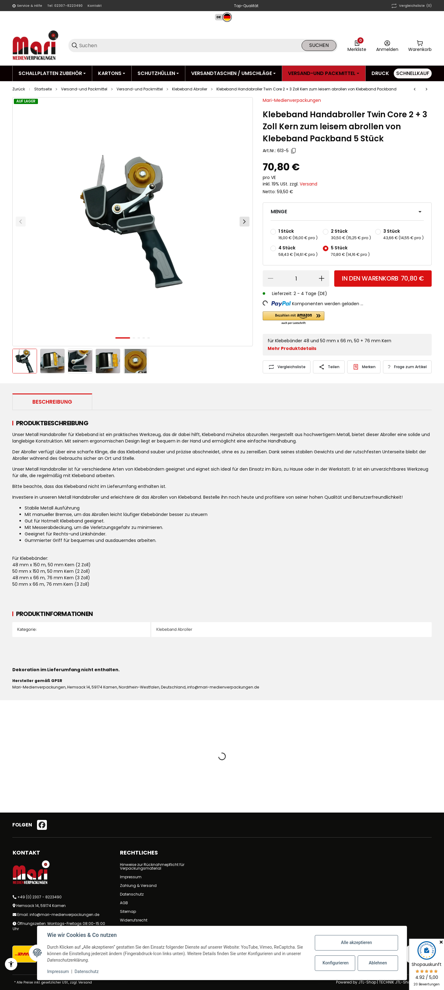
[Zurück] (21, 222)
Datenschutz (132, 894)
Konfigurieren (335, 962)
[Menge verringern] (270, 278)
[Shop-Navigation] (27, 6)
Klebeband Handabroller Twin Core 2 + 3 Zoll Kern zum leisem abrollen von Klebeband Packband (306, 89)
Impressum (131, 877)
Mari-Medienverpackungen (292, 100)
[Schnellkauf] (413, 73)
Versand (308, 184)
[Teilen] (328, 366)
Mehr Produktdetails (292, 348)
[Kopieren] (293, 151)
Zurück (18, 89)
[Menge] (296, 278)
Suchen (319, 45)
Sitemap (128, 911)
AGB (124, 902)
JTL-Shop (367, 982)
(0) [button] (411, 6)
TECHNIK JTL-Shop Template (405, 982)
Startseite (43, 89)
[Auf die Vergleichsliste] (286, 366)
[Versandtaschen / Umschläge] (233, 73)
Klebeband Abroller (189, 89)
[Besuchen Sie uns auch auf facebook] (42, 825)
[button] (220, 17)
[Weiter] (244, 222)
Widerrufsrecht (133, 920)
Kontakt (95, 5)
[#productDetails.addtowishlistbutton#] (363, 366)
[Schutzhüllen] (158, 73)
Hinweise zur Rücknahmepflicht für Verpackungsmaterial (152, 866)
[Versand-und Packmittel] (323, 73)
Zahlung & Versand (138, 885)
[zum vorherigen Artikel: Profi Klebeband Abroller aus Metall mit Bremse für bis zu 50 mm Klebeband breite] (414, 89)
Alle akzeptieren (356, 942)
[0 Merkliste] (356, 45)
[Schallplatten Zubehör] (52, 73)
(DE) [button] (322, 293)
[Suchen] (190, 45)
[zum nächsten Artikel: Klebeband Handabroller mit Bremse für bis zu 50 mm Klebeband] (426, 89)
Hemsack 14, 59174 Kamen (41, 905)
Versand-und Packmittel (84, 89)
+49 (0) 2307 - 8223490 (39, 897)
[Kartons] (111, 73)
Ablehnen (378, 962)
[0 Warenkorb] (420, 45)
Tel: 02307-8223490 (65, 5)
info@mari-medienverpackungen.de (64, 914)
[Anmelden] (387, 45)
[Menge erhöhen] (321, 278)
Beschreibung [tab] (52, 402)
